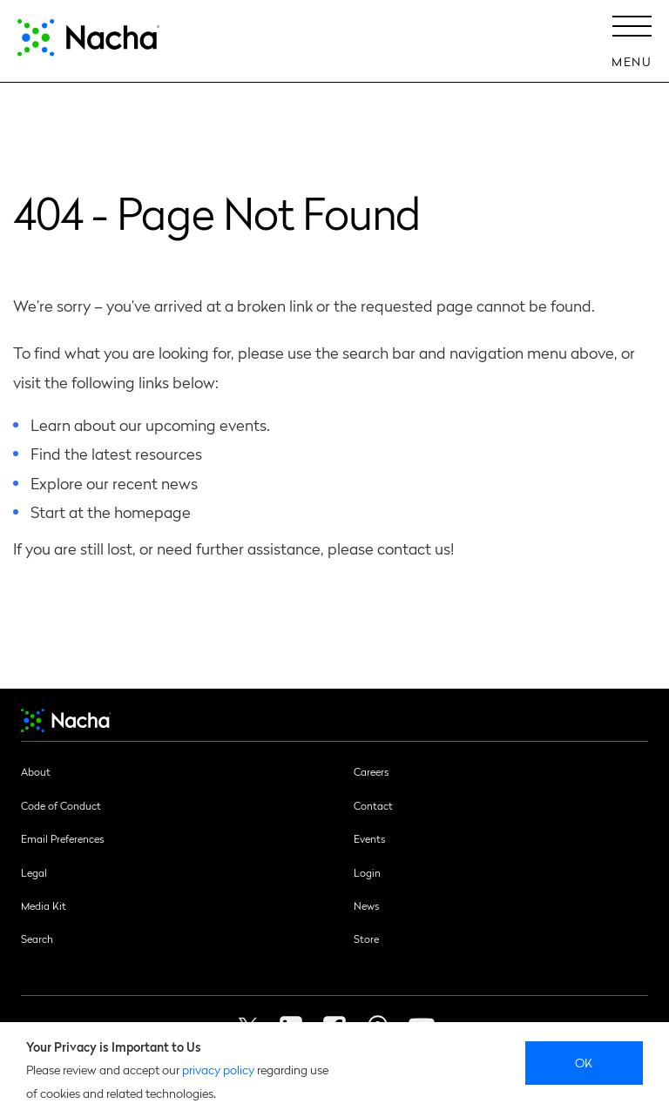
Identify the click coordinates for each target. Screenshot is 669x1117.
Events (369, 838)
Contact (373, 805)
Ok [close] (584, 1062)
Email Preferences (62, 838)
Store (366, 938)
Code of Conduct (61, 805)
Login (367, 872)
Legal (34, 872)
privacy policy (218, 1069)
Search (37, 938)
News (366, 905)
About (36, 771)
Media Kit (43, 905)
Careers (371, 771)
